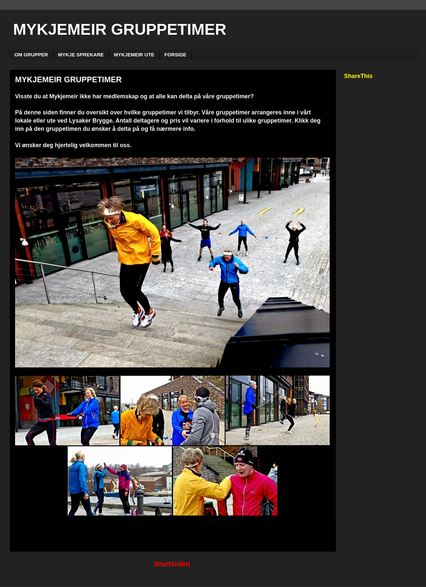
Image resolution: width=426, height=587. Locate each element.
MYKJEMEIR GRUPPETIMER (119, 29)
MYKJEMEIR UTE (134, 54)
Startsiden (172, 563)
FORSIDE (175, 54)
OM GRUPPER (31, 54)
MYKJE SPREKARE (81, 54)
